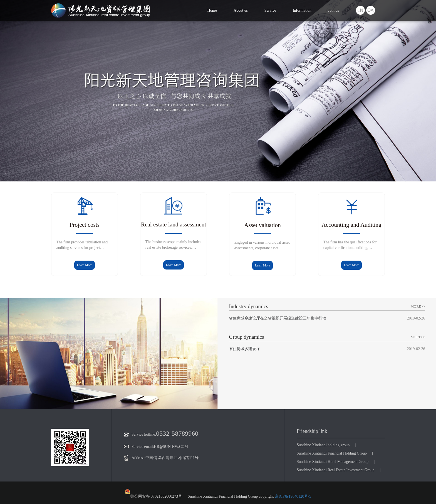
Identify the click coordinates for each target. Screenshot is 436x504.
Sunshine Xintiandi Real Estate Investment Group (336, 470)
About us (241, 10)
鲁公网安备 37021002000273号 (153, 493)
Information (302, 10)
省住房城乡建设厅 (244, 349)
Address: (134, 458)
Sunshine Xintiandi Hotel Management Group (332, 462)
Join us (333, 10)
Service (270, 10)
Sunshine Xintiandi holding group (323, 445)
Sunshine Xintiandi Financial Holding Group (332, 453)
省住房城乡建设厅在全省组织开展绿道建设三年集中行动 (277, 318)
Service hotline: (140, 434)
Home (212, 10)
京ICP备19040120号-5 (293, 496)
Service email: (139, 447)
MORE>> (418, 306)
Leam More (84, 265)
